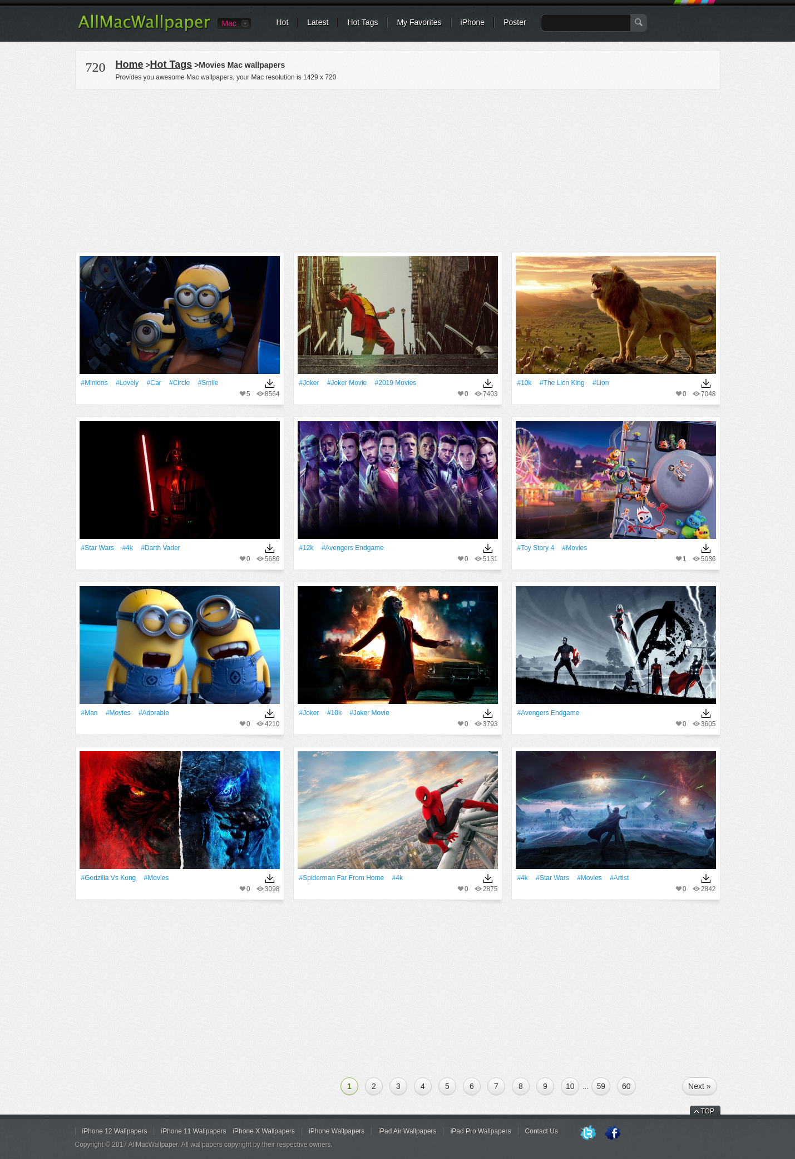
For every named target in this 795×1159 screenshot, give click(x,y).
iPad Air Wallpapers (407, 1131)
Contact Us (541, 1131)
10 (570, 1086)
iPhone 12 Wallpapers (114, 1131)
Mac (229, 23)
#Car (154, 383)
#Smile (208, 383)
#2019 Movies (396, 383)
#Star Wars (98, 548)
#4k (127, 548)
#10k (524, 383)
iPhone (473, 22)
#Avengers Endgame (353, 548)
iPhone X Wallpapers (264, 1131)
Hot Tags (362, 22)
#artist (619, 878)
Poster (514, 22)
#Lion (600, 383)
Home (130, 64)
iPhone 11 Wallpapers (193, 1131)
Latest (317, 22)
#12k (306, 548)
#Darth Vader (160, 548)
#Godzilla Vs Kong (108, 878)
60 (626, 1086)
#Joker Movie (347, 383)
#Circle (179, 383)
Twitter (588, 1133)
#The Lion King (562, 383)
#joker (309, 383)
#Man (89, 713)
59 (600, 1086)
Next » (699, 1086)
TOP (707, 1111)
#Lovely (127, 383)
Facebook (612, 1133)
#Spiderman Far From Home (341, 878)
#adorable (154, 713)
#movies (574, 548)
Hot (282, 22)
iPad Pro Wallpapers (481, 1131)
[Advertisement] (397, 169)
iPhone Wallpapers (336, 1131)
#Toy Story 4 (536, 548)
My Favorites (419, 22)
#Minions (94, 383)
